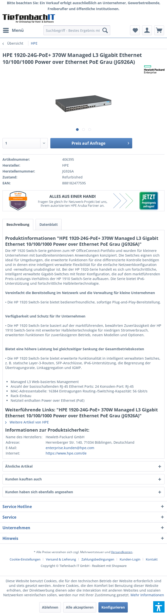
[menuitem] (13, 30)
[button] (159, 607)
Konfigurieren (113, 607)
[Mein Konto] (147, 30)
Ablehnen (50, 607)
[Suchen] (105, 30)
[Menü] (13, 30)
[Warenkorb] (159, 30)
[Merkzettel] (135, 30)
